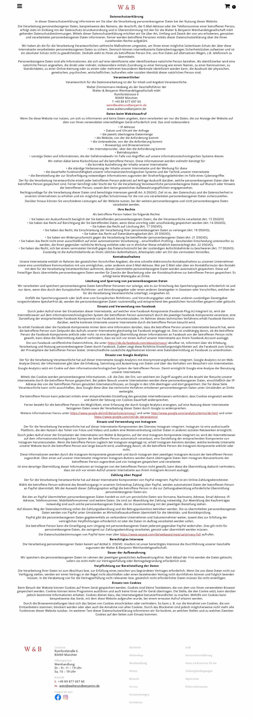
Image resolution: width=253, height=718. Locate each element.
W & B (126, 7)
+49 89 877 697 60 (71, 681)
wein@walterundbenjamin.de (127, 105)
